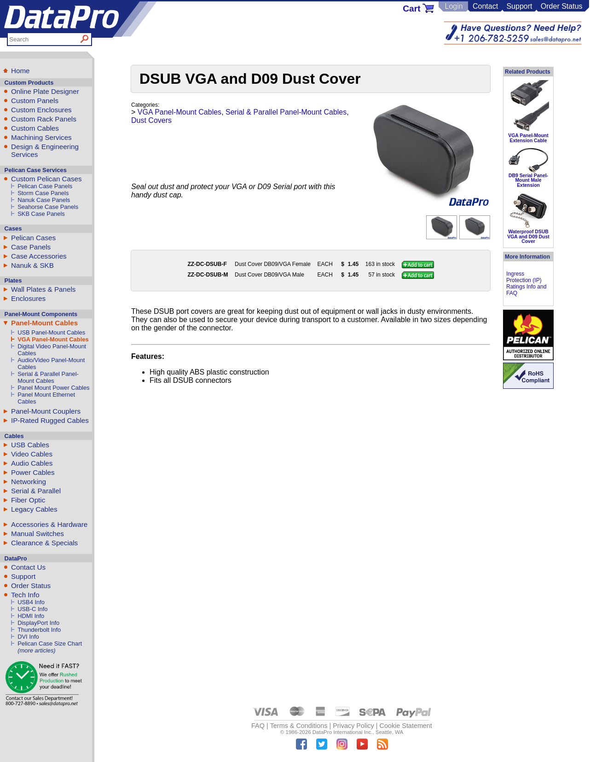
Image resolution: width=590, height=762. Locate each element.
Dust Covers (151, 120)
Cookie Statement (405, 725)
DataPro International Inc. (342, 732)
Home (20, 71)
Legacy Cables (34, 509)
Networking (28, 481)
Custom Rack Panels (43, 119)
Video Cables (31, 454)
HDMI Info (30, 615)
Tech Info (25, 595)
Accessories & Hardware (49, 524)
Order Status (562, 6)
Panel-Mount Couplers (46, 411)
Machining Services (41, 137)
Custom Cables (35, 128)
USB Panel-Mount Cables (51, 332)
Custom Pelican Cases (46, 179)
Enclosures (28, 298)
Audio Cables (31, 463)
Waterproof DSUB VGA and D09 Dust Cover (528, 236)
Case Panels (31, 247)
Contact (485, 6)
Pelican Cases (33, 238)
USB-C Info (32, 609)
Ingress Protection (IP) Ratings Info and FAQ (526, 283)
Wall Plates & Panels (43, 289)
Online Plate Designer (45, 91)
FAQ (258, 725)
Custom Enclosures (41, 110)
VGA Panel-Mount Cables (52, 339)
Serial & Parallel (36, 491)
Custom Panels (34, 100)
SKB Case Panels (41, 213)
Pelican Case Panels (44, 186)
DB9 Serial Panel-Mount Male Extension (528, 180)
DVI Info (28, 636)
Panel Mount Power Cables (53, 387)
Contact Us (28, 567)
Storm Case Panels (43, 193)
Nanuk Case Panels (43, 199)
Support (519, 6)
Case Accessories (39, 256)
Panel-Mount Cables (44, 323)
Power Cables (33, 472)
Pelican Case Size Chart (49, 643)
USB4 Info (31, 602)
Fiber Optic (28, 500)
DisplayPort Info (38, 622)
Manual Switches (37, 533)
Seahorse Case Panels (47, 206)
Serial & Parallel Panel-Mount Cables (48, 377)
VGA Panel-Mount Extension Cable (528, 138)
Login (454, 6)
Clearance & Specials (44, 543)
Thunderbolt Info (39, 629)
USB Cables (30, 445)
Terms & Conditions (299, 725)
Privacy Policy (353, 725)
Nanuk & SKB (32, 265)
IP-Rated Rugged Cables (50, 420)
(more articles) (36, 650)
